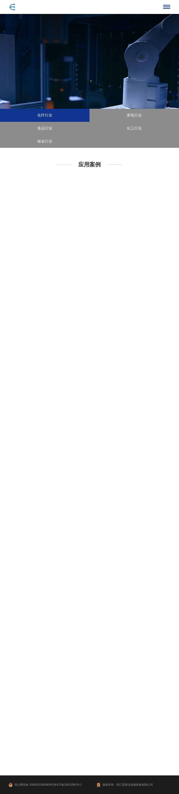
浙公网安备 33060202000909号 (34, 784)
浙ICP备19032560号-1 (68, 784)
